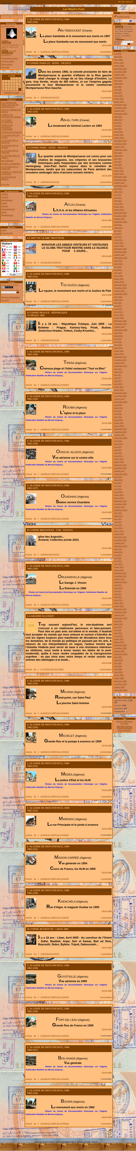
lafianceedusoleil (8, 209)
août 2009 (118, 657)
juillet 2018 (118, 336)
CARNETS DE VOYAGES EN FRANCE (11, 116)
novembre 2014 (120, 468)
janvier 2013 (119, 534)
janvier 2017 (119, 390)
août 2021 (118, 225)
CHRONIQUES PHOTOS (11, 132)
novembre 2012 (120, 540)
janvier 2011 (119, 606)
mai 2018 (117, 342)
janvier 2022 (119, 210)
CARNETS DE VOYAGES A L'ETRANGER (7, 127)
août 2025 (118, 81)
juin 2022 (117, 195)
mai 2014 (117, 486)
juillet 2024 (118, 120)
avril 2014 (118, 489)
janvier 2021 (119, 246)
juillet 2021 (118, 228)
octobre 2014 (119, 471)
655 (31, 1131)
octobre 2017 (119, 363)
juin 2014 (117, 483)
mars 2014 (118, 492)
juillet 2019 (118, 300)
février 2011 (119, 603)
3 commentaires (106, 997)
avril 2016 (118, 417)
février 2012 (119, 567)
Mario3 (4, 212)
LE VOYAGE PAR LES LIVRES (52, 669)
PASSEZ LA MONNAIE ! (11, 164)
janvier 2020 (119, 282)
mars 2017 (118, 384)
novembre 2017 (120, 360)
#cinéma (119, 721)
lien (35, 52)
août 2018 (118, 333)
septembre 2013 (120, 510)
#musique (124, 724)
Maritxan (4, 206)
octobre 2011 (119, 579)
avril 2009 (118, 669)
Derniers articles (7, 61)
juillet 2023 (118, 156)
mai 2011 (117, 594)
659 (50, 1131)
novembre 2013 (120, 504)
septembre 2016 (120, 402)
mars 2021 (118, 240)
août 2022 (118, 189)
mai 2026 (117, 54)
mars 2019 (118, 312)
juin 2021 (117, 231)
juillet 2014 (118, 480)
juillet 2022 (118, 192)
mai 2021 (117, 234)
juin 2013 (117, 519)
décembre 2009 (120, 645)
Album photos (6, 64)
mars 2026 (118, 60)
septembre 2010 (120, 618)
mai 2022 (117, 198)
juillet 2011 (118, 588)
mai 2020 (117, 270)
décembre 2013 (120, 501)
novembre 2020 (120, 252)
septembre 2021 (120, 222)
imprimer (29, 52)
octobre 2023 (119, 147)
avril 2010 (118, 633)
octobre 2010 (119, 615)
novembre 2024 (120, 108)
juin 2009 (117, 663)
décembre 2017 (120, 357)
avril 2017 (118, 381)
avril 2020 (118, 273)
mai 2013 (117, 522)
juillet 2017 (118, 372)
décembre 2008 (120, 681)
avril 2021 (118, 237)
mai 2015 (117, 450)
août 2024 (118, 117)
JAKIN (3, 230)
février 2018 (119, 351)
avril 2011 (118, 597)
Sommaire (5, 67)
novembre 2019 (120, 288)
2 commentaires (106, 52)
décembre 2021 (120, 213)
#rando (121, 731)
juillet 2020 (118, 264)
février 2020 (119, 279)
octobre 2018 (119, 327)
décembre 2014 (120, 465)
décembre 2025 (120, 69)
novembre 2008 (120, 684)
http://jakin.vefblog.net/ (125, 2)
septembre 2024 (120, 114)
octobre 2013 (119, 507)
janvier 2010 (119, 642)
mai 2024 (117, 126)
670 (104, 1131)
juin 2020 (117, 267)
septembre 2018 (120, 330)
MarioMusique (6, 200)
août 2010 (118, 621)
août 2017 (118, 369)
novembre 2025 (120, 72)
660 (55, 1131)
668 (94, 1131)
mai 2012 (117, 558)
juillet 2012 (118, 552)
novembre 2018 (120, 324)
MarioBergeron (7, 215)
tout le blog (5, 184)
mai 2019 (117, 306)
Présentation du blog (9, 58)
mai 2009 (117, 666)
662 (65, 1131)
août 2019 (118, 297)
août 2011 (118, 585)
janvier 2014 (119, 498)
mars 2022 (118, 204)
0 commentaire (106, 97)
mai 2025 (117, 90)
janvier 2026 (119, 66)
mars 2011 (118, 600)
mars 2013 (118, 528)
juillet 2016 (118, 408)
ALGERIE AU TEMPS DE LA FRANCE (55, 52)
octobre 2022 (119, 183)
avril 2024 (118, 129)
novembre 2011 (120, 576)
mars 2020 (118, 276)
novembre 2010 (120, 612)
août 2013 (118, 513)
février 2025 (119, 99)
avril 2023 (118, 165)
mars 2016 (118, 420)
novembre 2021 (120, 216)
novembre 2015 (120, 432)
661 (60, 1131)
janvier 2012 (119, 570)
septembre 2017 (120, 366)
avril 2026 (118, 57)
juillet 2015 (118, 444)
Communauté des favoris (10, 220)
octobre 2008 (119, 687)
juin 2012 (117, 555)
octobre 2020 (119, 255)
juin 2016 (117, 411)
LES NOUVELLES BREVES (51, 262)
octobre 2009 (119, 651)
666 (84, 1131)
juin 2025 (117, 87)
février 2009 (119, 675)
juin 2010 (117, 627)
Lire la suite (107, 45)
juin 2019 (117, 303)
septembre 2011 (120, 582)
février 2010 (119, 639)
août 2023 (118, 153)
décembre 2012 (120, 537)
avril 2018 (118, 345)
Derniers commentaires (10, 297)
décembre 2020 (120, 249)
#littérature (128, 721)
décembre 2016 (120, 393)
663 (70, 1131)
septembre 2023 (120, 150)
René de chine (7, 233)
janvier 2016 (119, 426)
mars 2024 (118, 132)
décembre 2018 (120, 321)
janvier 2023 (119, 174)
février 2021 (119, 243)
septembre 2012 (120, 546)
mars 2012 (118, 564)
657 (40, 1131)
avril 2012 (118, 561)
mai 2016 (117, 414)
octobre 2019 (119, 291)
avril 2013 (118, 525)
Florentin (4, 197)
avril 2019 (118, 309)
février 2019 (119, 315)
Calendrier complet (11, 93)
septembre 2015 (120, 438)
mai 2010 (117, 630)
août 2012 (118, 549)
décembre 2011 (120, 573)
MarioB (4, 203)
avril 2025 (118, 93)
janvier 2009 (119, 678)
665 (79, 1131)
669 (99, 1131)
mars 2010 (118, 636)
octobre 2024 (119, 111)
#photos (124, 727)
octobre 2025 (119, 75)
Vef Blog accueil (122, 17)
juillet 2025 (118, 84)
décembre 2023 (120, 141)
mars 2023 (118, 168)
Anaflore (4, 194)
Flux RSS (5, 300)
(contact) (4, 41)
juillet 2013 (118, 516)
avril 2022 (118, 201)
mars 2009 (118, 672)
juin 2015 (117, 447)
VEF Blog (6, 3)
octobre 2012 (119, 543)
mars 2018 (118, 348)
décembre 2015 (120, 429)
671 (109, 1131)
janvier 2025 (119, 102)
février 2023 (119, 171)
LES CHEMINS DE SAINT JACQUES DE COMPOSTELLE (9, 105)
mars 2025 (118, 96)
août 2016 (118, 405)
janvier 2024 (119, 138)
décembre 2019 (120, 285)
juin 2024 (117, 123)
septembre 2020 (120, 258)
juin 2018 (117, 339)
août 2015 (118, 441)
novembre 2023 (120, 144)
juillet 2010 (118, 624)
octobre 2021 (119, 219)
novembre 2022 (120, 180)
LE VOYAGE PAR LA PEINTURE (9, 168)
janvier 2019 (119, 318)
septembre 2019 (120, 294)
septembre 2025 (120, 78)
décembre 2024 (120, 105)
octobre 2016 (119, 399)
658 (45, 1131)
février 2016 (119, 423)
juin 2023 (117, 159)
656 (35, 1131)
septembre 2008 (120, 690)
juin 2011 (117, 591)
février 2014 (119, 495)
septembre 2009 (120, 654)
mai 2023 (117, 162)
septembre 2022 (120, 186)
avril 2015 (118, 453)
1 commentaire (106, 226)
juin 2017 (117, 375)
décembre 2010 (120, 609)
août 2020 (118, 261)
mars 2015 (118, 456)
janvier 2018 (119, 354)
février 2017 (119, 387)
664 (75, 1131)
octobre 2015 (119, 435)
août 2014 (118, 477)
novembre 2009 (120, 648)
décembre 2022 (120, 177)
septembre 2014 (120, 474)
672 (68, 1134)
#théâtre (127, 731)
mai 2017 (117, 378)
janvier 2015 (119, 462)
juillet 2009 (118, 660)
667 (89, 1131)
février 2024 (119, 135)
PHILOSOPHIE (7, 161)
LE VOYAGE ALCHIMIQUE (6, 121)
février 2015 (119, 459)
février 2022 (119, 207)
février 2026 (119, 63)
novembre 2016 (120, 396)
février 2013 (119, 531)
